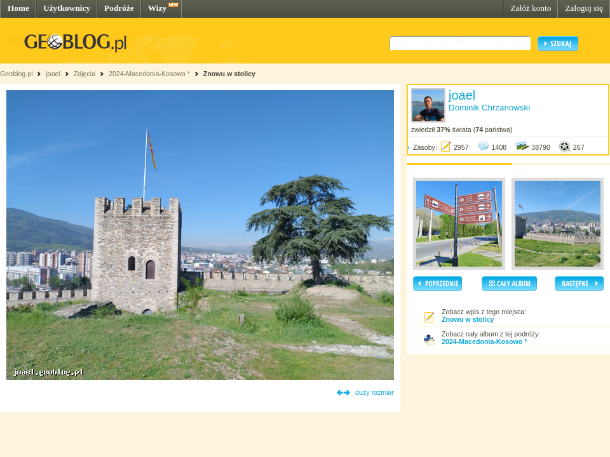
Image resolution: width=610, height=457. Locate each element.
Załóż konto (530, 8)
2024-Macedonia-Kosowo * (149, 73)
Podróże (119, 8)
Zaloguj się (584, 8)
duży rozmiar (374, 392)
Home (18, 8)
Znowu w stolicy (229, 73)
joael (53, 73)
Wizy (157, 8)
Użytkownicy (66, 8)
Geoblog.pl (16, 73)
